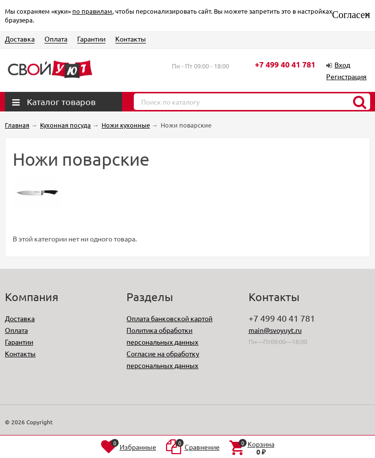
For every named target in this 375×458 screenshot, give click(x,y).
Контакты (130, 38)
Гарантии (91, 38)
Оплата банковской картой (169, 318)
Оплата (55, 38)
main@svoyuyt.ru (275, 330)
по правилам (92, 11)
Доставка (20, 38)
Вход (342, 64)
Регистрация (346, 76)
